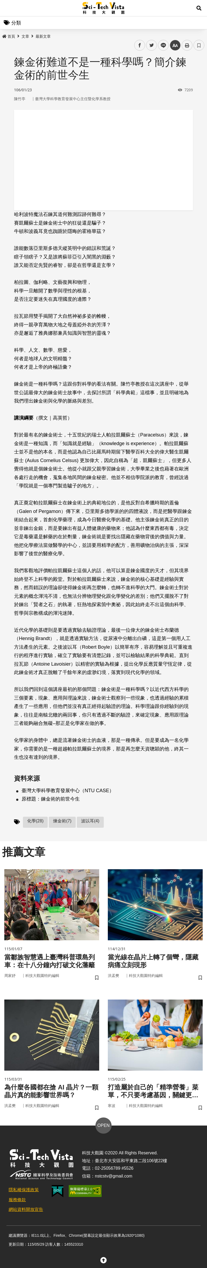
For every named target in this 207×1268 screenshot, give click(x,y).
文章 (25, 36)
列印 (187, 45)
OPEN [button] (103, 1125)
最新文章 (43, 36)
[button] (199, 8)
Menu (8, 8)
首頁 (8, 36)
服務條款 (17, 1199)
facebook (139, 45)
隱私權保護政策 (24, 1189)
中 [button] (175, 45)
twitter (151, 45)
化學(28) (35, 821)
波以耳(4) (90, 821)
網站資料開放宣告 (26, 1209)
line (161, 45)
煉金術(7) (62, 821)
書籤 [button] (199, 45)
